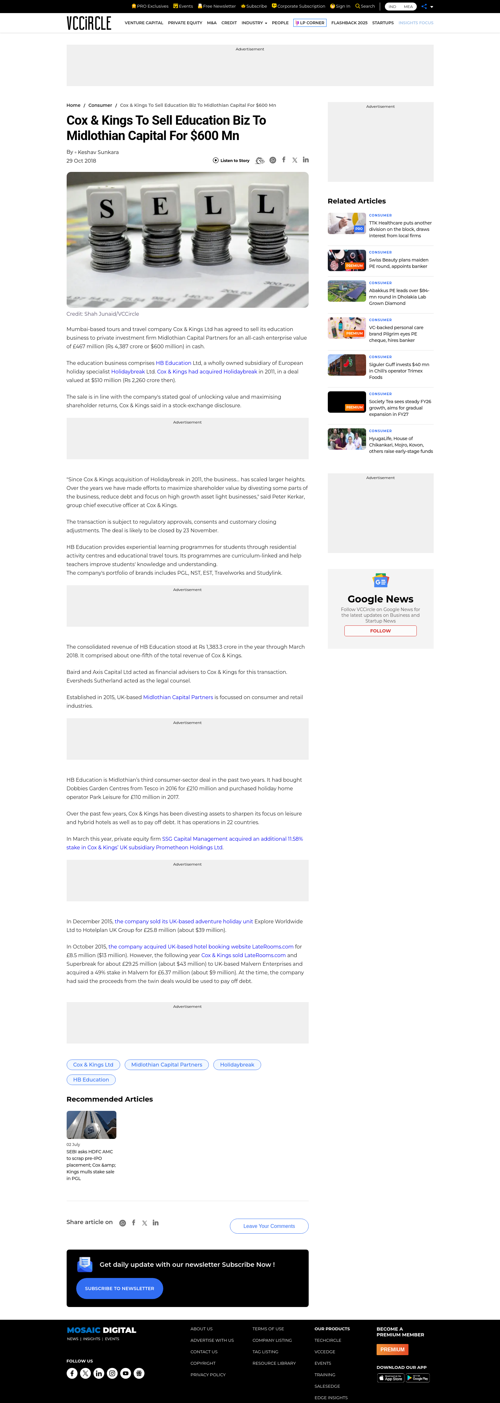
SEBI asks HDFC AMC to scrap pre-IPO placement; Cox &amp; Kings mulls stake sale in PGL (91, 1165)
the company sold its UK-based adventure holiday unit (184, 922)
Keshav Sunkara (98, 152)
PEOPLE (280, 25)
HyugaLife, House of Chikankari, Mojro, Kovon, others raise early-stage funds (401, 442)
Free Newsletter (217, 6)
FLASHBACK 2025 (349, 25)
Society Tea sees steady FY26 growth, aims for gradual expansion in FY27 (400, 406)
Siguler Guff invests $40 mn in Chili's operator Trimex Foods (399, 369)
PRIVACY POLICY (208, 1361)
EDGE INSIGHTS (331, 1384)
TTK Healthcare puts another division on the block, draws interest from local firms (400, 229)
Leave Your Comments (257, 1218)
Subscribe (254, 6)
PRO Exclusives (149, 6)
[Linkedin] (306, 161)
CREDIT (229, 25)
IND (392, 6)
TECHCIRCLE (328, 1327)
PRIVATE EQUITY (185, 25)
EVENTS (323, 1350)
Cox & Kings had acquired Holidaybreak (207, 372)
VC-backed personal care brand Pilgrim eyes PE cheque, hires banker (396, 332)
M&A (212, 25)
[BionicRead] (259, 161)
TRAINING (325, 1361)
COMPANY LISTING (272, 1327)
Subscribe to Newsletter (116, 1278)
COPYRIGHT (203, 1350)
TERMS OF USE (268, 1315)
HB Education (174, 363)
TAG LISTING (265, 1338)
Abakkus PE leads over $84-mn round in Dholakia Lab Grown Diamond (399, 296)
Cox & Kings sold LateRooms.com (243, 955)
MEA (408, 6)
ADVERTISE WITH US (212, 1327)
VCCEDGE (325, 1338)
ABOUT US (202, 1315)
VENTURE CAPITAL (144, 25)
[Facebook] (284, 161)
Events (183, 6)
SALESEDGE (327, 1373)
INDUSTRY (252, 25)
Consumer (100, 105)
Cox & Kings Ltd (93, 1065)
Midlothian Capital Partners (178, 697)
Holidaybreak (128, 372)
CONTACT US (204, 1338)
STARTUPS (383, 25)
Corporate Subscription (298, 6)
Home (74, 105)
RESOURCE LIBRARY (274, 1350)
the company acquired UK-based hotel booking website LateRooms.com (201, 947)
